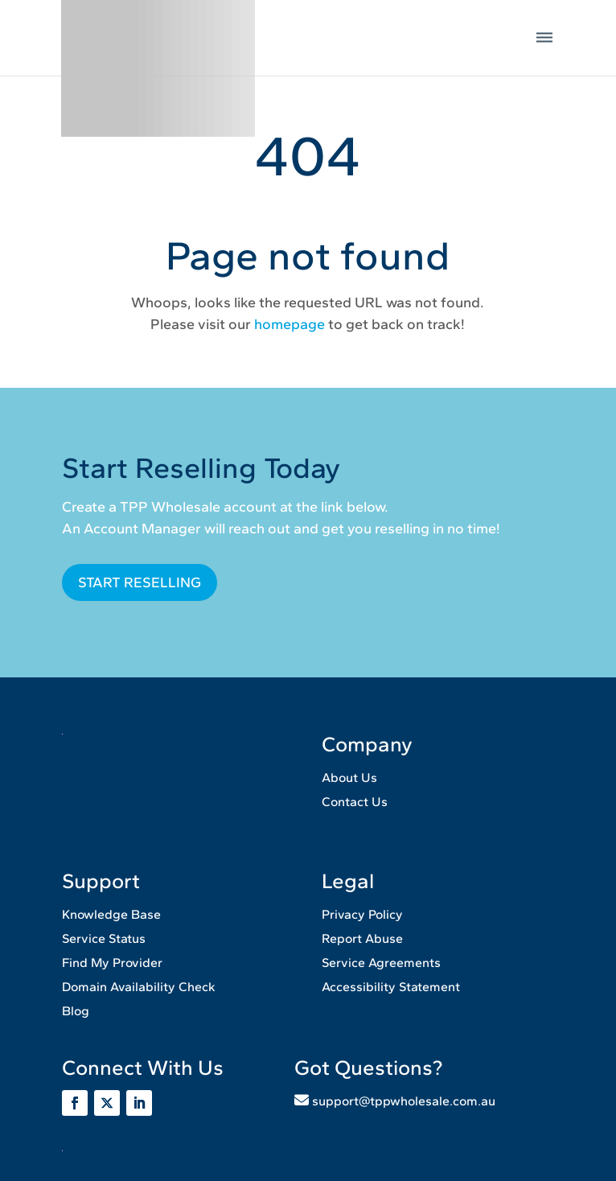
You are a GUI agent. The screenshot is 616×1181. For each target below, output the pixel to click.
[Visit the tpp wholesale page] (139, 1103)
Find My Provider (112, 962)
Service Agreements (381, 962)
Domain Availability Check (139, 986)
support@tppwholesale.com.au (403, 1101)
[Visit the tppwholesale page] (107, 1103)
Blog (75, 1010)
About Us (349, 777)
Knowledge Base (111, 914)
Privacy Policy (362, 914)
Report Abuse (362, 938)
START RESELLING (139, 582)
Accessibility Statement (391, 986)
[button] (544, 38)
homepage (289, 324)
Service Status (104, 938)
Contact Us (355, 801)
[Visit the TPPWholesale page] (75, 1103)
